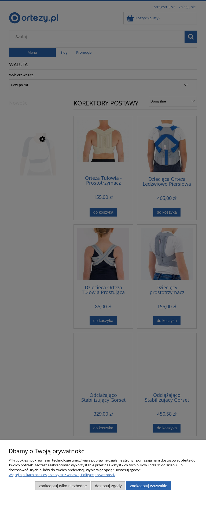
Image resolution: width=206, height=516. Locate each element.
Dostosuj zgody (108, 486)
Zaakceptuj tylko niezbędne (63, 486)
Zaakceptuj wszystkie (148, 486)
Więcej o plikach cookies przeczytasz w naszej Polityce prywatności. (62, 474)
